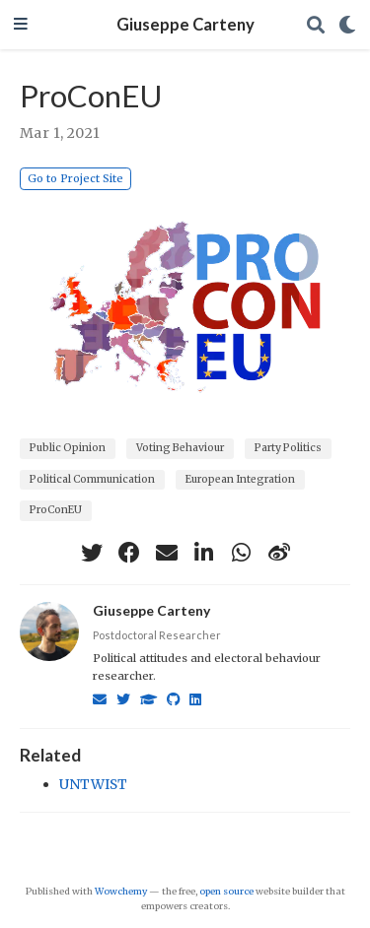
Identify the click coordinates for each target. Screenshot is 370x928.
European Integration (240, 479)
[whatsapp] (242, 552)
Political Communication (92, 479)
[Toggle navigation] (21, 25)
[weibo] (279, 552)
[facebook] (129, 552)
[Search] (316, 25)
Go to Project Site (75, 178)
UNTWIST (93, 784)
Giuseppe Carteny (185, 24)
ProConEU (56, 509)
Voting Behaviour (180, 447)
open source (226, 891)
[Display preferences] (347, 25)
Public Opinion (68, 447)
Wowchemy (121, 891)
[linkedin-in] (204, 552)
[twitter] (92, 552)
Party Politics (288, 447)
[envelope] (167, 552)
